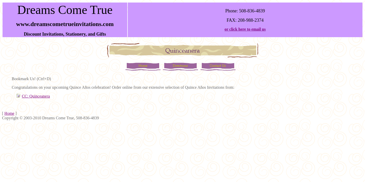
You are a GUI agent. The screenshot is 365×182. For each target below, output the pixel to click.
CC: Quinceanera (36, 96)
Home (9, 113)
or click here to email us (245, 29)
